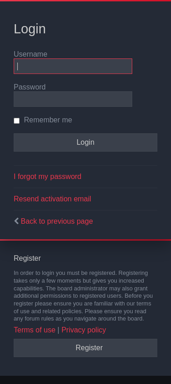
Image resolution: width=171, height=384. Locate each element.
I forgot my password (48, 176)
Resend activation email (52, 199)
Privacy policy (84, 330)
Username (30, 54)
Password (30, 87)
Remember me (43, 120)
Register (89, 348)
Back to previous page (57, 221)
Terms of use (35, 330)
